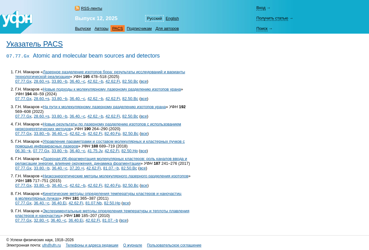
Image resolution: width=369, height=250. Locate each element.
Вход (260, 7)
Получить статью (272, 18)
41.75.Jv (95, 150)
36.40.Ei (59, 203)
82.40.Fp (113, 133)
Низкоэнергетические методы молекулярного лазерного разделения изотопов (115, 176)
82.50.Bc (130, 81)
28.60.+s (41, 81)
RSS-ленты (91, 8)
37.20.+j (77, 168)
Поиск (261, 28)
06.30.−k (23, 150)
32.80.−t (41, 220)
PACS (117, 28)
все (144, 81)
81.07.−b (111, 168)
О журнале (132, 245)
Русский (154, 18)
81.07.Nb (93, 203)
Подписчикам (139, 28)
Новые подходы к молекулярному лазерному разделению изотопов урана (112, 89)
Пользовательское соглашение (174, 245)
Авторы (101, 28)
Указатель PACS (34, 44)
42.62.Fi (112, 81)
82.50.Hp (130, 150)
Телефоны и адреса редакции (92, 245)
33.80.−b (59, 81)
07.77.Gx (23, 81)
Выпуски (83, 28)
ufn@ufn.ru (51, 245)
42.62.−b (95, 81)
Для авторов (167, 28)
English (172, 18)
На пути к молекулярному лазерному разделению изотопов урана (104, 106)
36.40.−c (77, 81)
